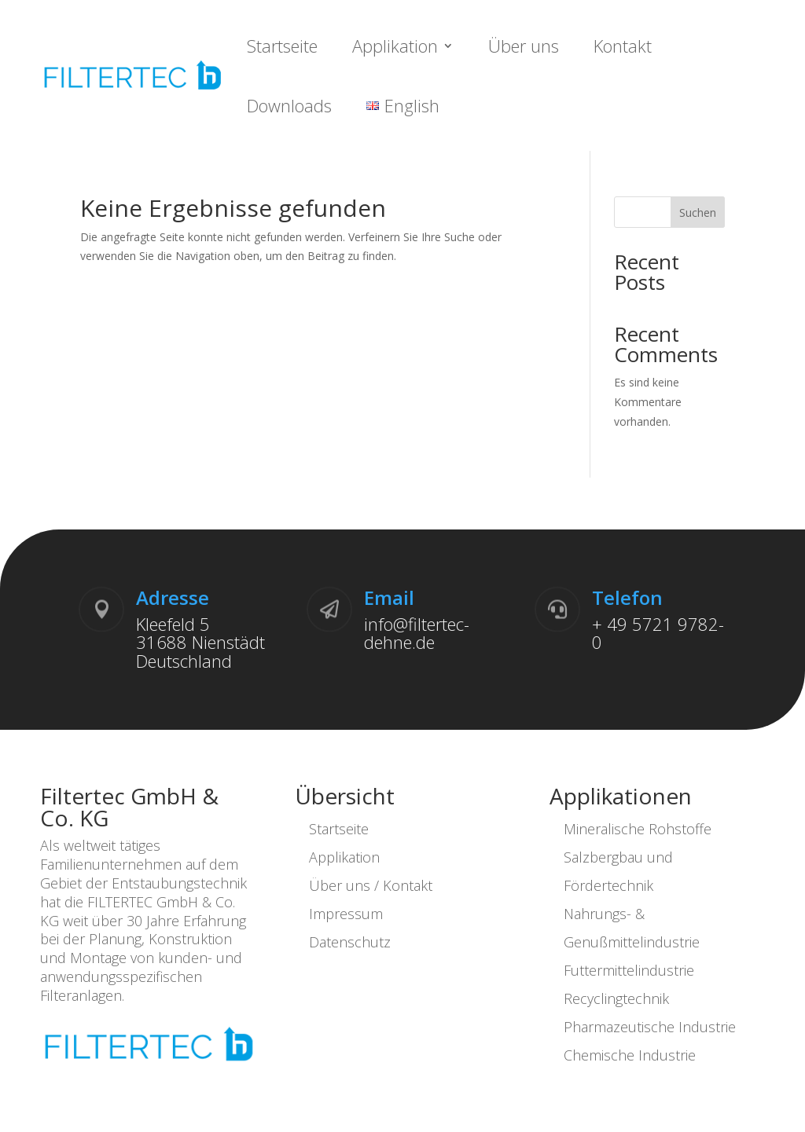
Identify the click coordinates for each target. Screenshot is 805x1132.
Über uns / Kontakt (370, 885)
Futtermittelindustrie (629, 970)
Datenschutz (350, 941)
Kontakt (623, 45)
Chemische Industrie (630, 1055)
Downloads (289, 105)
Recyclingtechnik (616, 998)
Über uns (523, 45)
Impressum (346, 913)
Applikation (395, 45)
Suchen (697, 212)
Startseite (282, 45)
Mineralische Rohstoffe (637, 828)
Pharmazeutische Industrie (650, 1026)
